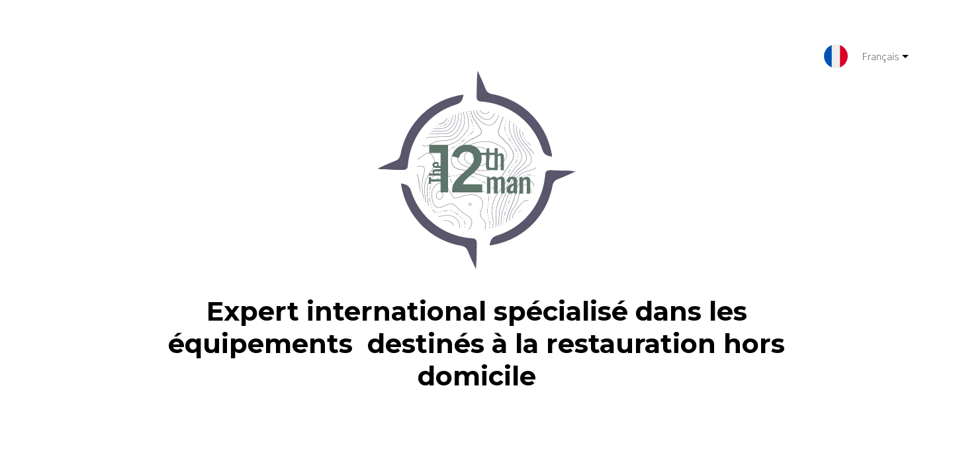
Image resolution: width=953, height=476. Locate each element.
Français (875, 58)
